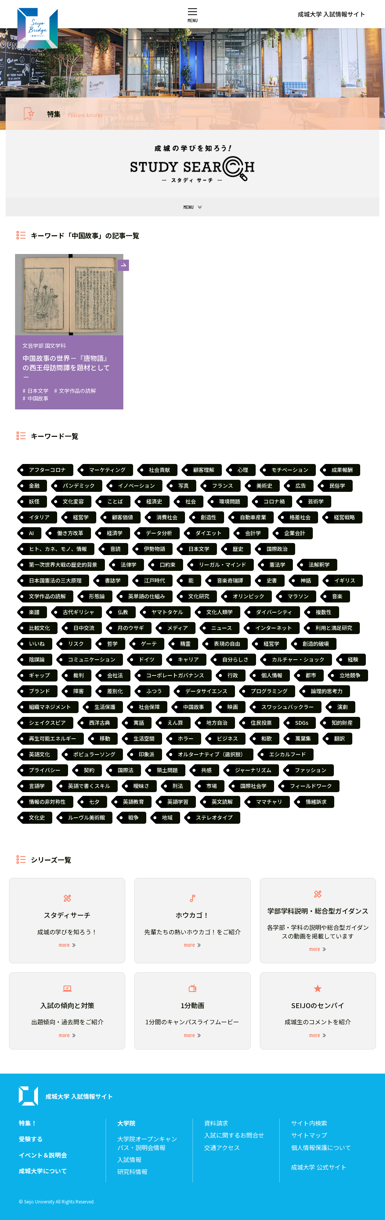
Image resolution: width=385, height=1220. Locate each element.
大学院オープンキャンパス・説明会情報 (147, 1143)
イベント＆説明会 (43, 1155)
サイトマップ (309, 1135)
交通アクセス (222, 1147)
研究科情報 (132, 1171)
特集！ (28, 1123)
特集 (75, 114)
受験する (31, 1139)
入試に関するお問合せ (234, 1135)
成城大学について (43, 1171)
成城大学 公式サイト (319, 1167)
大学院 (126, 1123)
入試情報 (129, 1159)
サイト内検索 (309, 1123)
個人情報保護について (321, 1147)
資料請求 (216, 1123)
